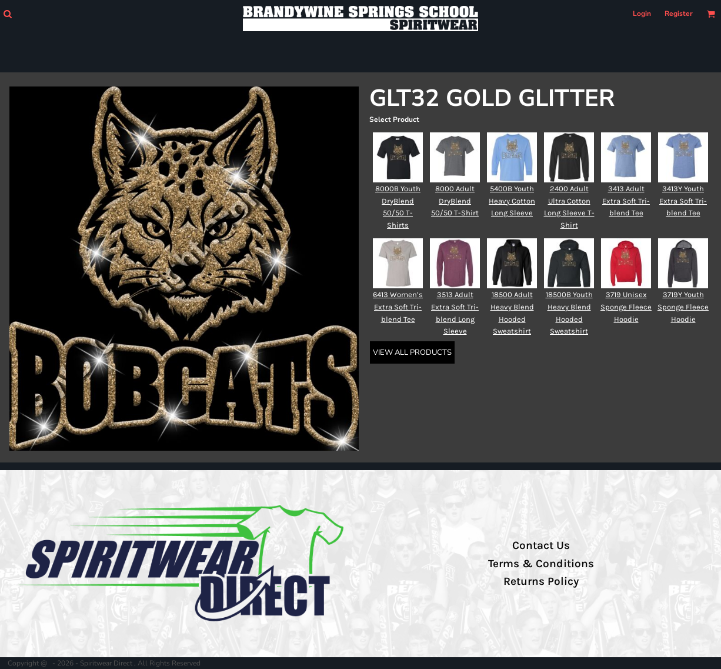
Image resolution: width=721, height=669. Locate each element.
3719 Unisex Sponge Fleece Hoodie (626, 307)
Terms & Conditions (541, 563)
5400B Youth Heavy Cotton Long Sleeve (512, 201)
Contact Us (541, 545)
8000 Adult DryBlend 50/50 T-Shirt (455, 201)
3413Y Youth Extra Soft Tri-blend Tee (683, 201)
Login (642, 13)
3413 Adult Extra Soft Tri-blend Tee (626, 201)
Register (679, 13)
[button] (7, 13)
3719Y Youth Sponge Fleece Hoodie (683, 307)
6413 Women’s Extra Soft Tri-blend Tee (398, 307)
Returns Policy (541, 581)
